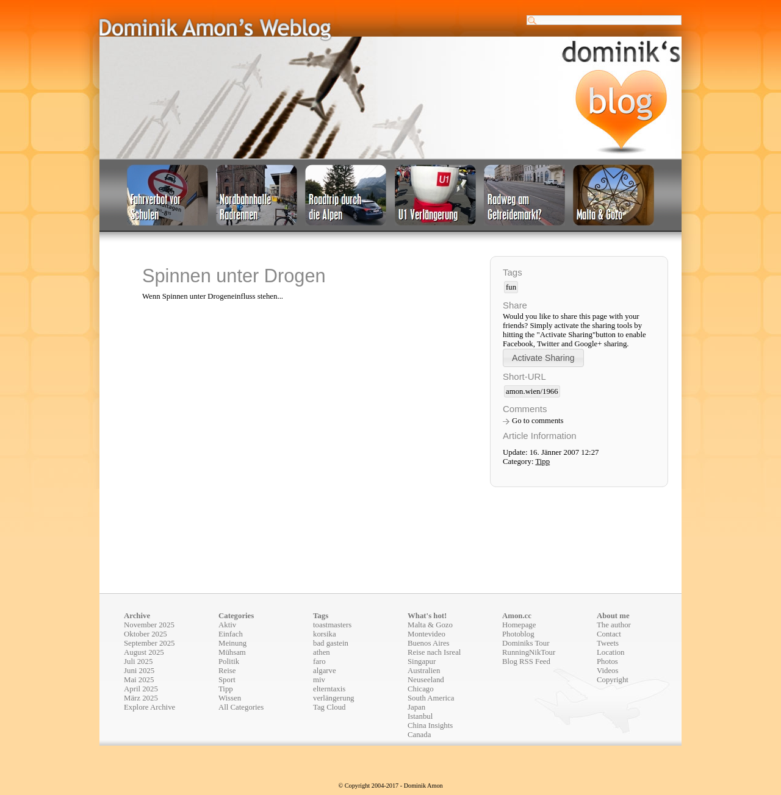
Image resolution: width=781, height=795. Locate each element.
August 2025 (144, 652)
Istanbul (420, 716)
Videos (608, 670)
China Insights (430, 725)
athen (321, 652)
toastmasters (332, 625)
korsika (324, 634)
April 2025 (141, 689)
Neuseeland (426, 680)
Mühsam (232, 652)
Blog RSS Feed (526, 661)
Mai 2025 (139, 680)
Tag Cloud (329, 707)
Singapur (422, 661)
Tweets (608, 643)
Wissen (229, 698)
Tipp (542, 461)
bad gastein (330, 643)
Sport (227, 680)
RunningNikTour (528, 652)
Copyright (612, 680)
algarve (324, 670)
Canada (419, 734)
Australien (424, 670)
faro (319, 661)
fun (511, 287)
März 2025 (141, 698)
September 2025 (149, 643)
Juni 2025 (139, 670)
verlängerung (334, 698)
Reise (227, 670)
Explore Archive (149, 707)
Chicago (421, 689)
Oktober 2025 (145, 634)
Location (610, 652)
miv (319, 680)
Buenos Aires (429, 643)
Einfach (230, 634)
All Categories (241, 707)
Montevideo (426, 634)
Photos (607, 661)
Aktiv (227, 625)
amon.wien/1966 (532, 391)
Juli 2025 (138, 661)
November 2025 (149, 625)
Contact (609, 634)
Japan (416, 707)
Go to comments (538, 420)
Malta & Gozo (430, 625)
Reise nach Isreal (434, 652)
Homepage (519, 625)
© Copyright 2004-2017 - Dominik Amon (390, 785)
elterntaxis (329, 689)
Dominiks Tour (525, 643)
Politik (228, 661)
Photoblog (518, 634)
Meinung (232, 643)
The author (614, 625)
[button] (543, 357)
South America (431, 698)
